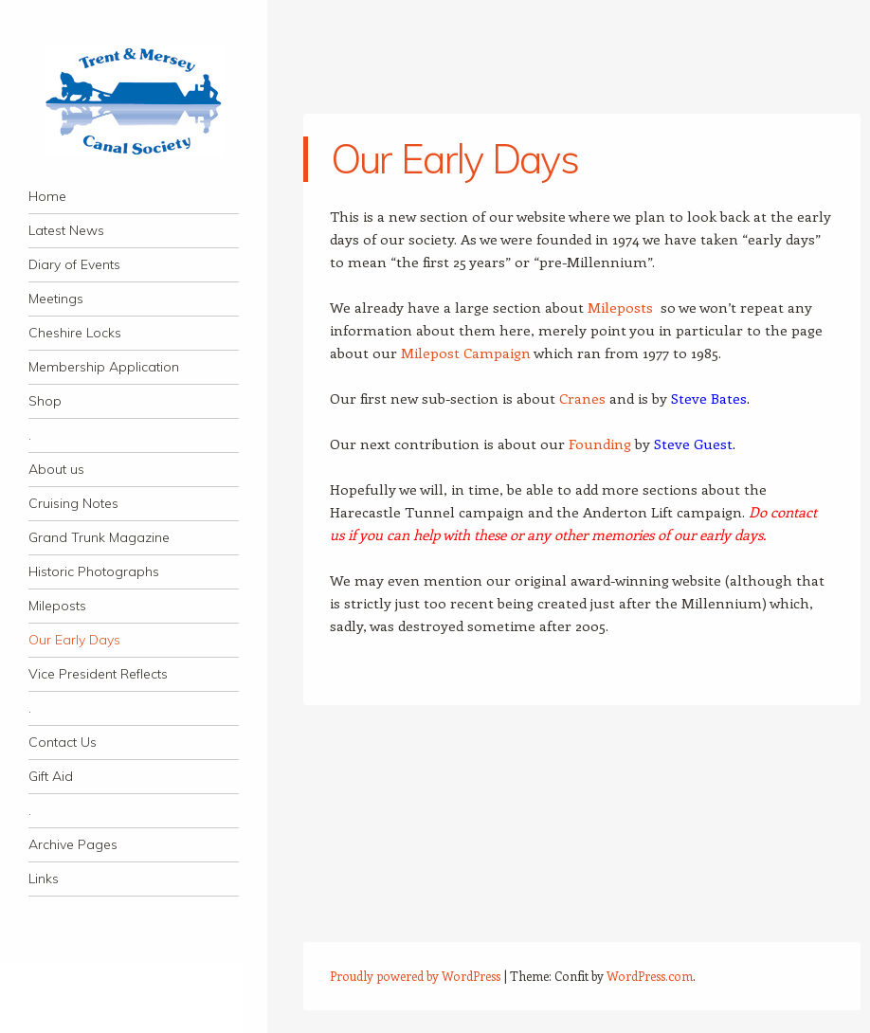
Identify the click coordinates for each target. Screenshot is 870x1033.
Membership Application (103, 366)
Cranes (582, 398)
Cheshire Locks (74, 332)
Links (43, 878)
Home (47, 196)
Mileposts (57, 605)
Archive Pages (73, 844)
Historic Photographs (93, 571)
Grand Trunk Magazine (99, 537)
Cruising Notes (73, 503)
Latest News (66, 230)
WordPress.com (650, 976)
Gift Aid (50, 776)
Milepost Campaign (466, 352)
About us (56, 469)
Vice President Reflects (98, 673)
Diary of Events (74, 264)
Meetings (55, 298)
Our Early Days (74, 639)
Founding (600, 443)
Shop (45, 400)
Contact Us (62, 742)
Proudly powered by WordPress (415, 976)
